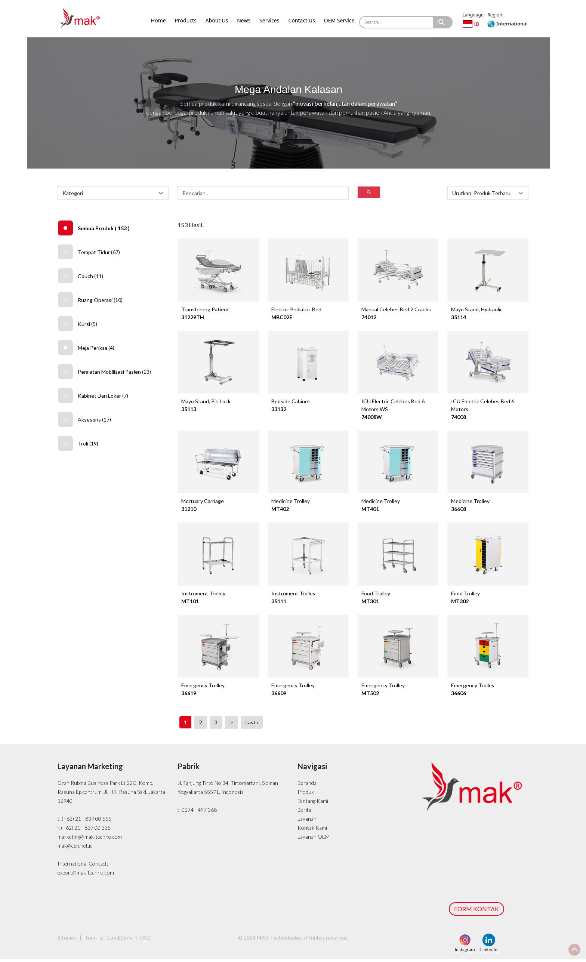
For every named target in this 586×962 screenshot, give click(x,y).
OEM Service (339, 20)
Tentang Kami (312, 804)
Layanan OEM (313, 839)
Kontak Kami (312, 830)
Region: (495, 15)
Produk (305, 795)
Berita (304, 813)
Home (158, 20)
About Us (217, 20)
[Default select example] (113, 193)
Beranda (307, 786)
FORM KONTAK (476, 911)
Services (269, 20)
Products (186, 20)
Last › (252, 725)
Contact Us (302, 20)
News (243, 20)
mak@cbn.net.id (75, 848)
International (507, 23)
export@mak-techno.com (86, 875)
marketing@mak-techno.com (90, 839)
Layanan (307, 821)
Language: (474, 15)
